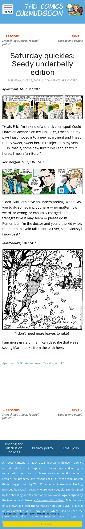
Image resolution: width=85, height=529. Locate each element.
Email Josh (71, 448)
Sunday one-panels (70, 41)
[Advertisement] (36, 391)
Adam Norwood (50, 495)
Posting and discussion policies (14, 448)
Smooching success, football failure (20, 42)
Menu (8, 10)
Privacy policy (42, 448)
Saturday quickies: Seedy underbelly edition (42, 64)
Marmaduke (32, 363)
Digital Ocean (26, 489)
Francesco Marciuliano (50, 500)
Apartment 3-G (12, 363)
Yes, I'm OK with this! (42, 524)
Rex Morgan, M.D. (54, 363)
